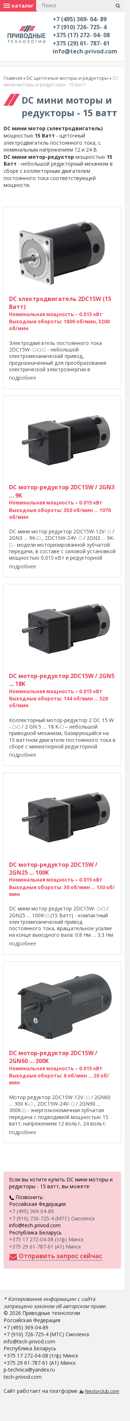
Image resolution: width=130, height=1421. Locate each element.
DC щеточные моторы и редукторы (67, 78)
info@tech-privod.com (85, 51)
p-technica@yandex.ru (29, 1369)
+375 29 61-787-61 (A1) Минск (45, 1246)
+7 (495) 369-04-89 (31, 1211)
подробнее (22, 377)
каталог (19, 5)
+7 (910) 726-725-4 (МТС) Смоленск (52, 1218)
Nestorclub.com (102, 1391)
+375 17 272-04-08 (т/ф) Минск (46, 1239)
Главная (13, 78)
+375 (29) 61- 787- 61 (81, 43)
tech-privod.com (23, 1376)
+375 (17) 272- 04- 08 (81, 35)
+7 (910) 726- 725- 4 (80, 27)
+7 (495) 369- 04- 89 (80, 19)
